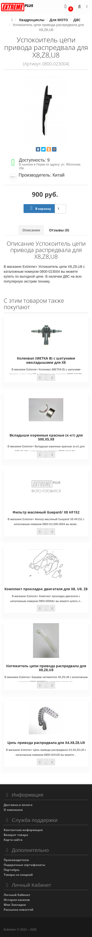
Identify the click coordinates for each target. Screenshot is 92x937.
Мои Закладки (15, 905)
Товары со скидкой (18, 875)
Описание (31, 230)
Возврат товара (16, 835)
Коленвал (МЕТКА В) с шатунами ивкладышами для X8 (46, 360)
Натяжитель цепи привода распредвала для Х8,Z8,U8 (46, 668)
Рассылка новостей (18, 909)
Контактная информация (23, 830)
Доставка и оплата (18, 805)
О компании (13, 810)
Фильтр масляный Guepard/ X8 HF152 (46, 512)
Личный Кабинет (17, 895)
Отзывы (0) (59, 230)
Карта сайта (13, 840)
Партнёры (11, 870)
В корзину (39, 208)
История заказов (17, 900)
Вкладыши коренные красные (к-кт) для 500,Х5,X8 (46, 437)
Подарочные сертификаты (24, 865)
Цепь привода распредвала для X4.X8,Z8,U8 (46, 742)
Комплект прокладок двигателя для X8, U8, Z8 (46, 589)
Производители (16, 860)
